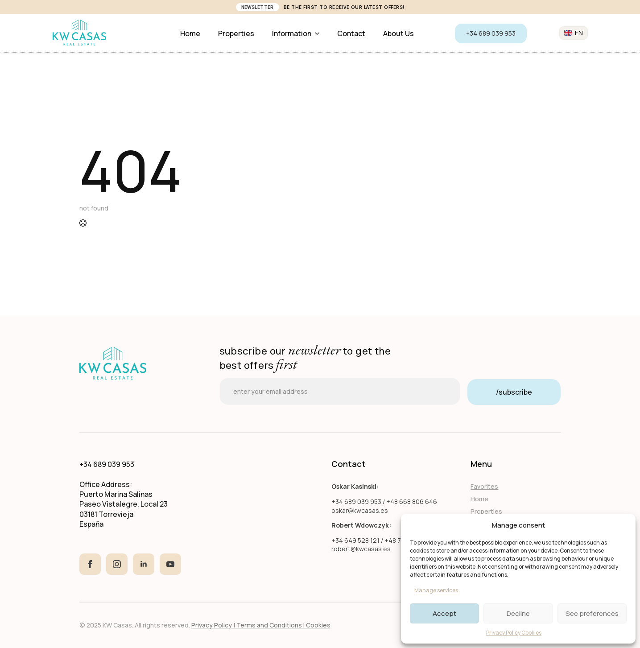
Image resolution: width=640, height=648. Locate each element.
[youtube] (170, 564)
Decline (518, 613)
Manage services (436, 590)
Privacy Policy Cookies (513, 632)
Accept (444, 613)
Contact (351, 33)
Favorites (484, 486)
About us (398, 33)
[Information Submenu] (319, 33)
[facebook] (90, 564)
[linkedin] (143, 564)
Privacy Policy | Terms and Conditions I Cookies (260, 625)
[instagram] (117, 564)
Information (291, 33)
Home (190, 33)
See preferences (592, 613)
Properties (236, 33)
